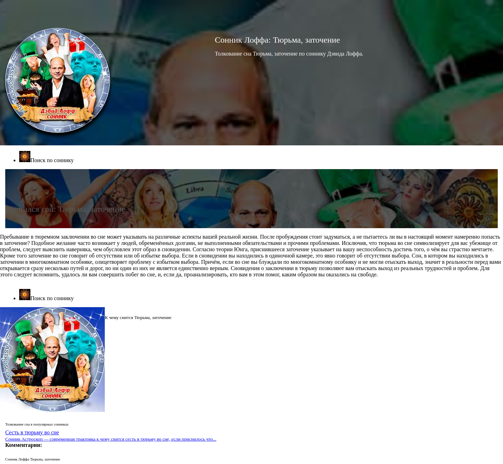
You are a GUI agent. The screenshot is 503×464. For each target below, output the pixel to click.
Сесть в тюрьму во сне (110, 435)
